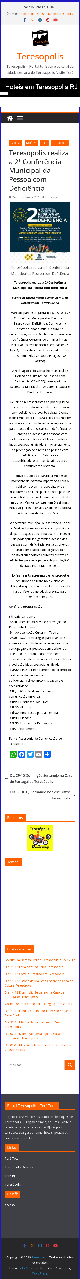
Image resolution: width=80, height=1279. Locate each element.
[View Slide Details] (40, 838)
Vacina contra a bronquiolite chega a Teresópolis (38, 1004)
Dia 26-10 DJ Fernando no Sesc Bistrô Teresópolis (42, 795)
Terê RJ (10, 1176)
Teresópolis (13, 1184)
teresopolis (59, 142)
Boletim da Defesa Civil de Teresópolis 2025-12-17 (40, 960)
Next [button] (48, 837)
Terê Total (12, 1158)
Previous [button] (32, 837)
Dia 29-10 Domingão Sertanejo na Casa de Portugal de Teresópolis (38, 778)
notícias (31, 142)
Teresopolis (40, 56)
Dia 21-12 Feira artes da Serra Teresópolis (34, 967)
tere (44, 142)
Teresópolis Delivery (19, 1167)
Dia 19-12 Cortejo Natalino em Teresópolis (34, 974)
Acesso (10, 1205)
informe (16, 142)
